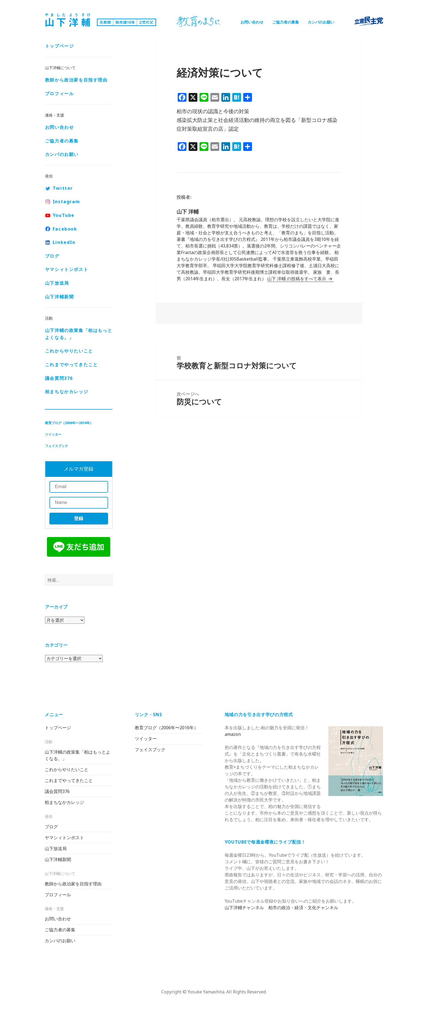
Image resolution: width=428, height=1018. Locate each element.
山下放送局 (57, 283)
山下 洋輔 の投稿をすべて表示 (297, 279)
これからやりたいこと (69, 351)
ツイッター (53, 434)
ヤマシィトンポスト (66, 269)
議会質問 (59, 378)
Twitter (63, 188)
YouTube (64, 215)
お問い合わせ (251, 22)
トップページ (59, 46)
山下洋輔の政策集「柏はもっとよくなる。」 (78, 333)
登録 (78, 518)
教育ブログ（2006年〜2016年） (69, 423)
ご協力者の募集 (285, 22)
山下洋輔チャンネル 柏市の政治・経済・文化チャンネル (281, 908)
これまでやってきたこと (71, 364)
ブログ (52, 256)
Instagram (66, 202)
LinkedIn (64, 242)
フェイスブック (56, 446)
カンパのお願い (321, 22)
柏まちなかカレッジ (66, 392)
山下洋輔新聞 (59, 297)
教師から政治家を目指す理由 (76, 80)
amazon (233, 734)
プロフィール (59, 94)
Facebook (65, 229)
